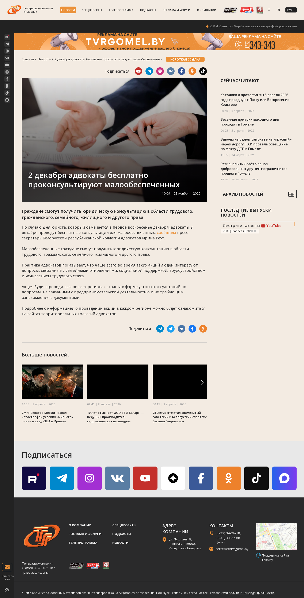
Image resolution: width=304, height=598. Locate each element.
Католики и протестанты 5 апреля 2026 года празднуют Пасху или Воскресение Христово (255, 100)
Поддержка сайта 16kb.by (275, 557)
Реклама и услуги (176, 10)
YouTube (271, 225)
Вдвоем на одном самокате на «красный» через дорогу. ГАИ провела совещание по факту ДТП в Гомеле (256, 144)
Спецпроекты (92, 10)
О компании (206, 10)
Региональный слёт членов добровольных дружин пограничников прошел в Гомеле (254, 169)
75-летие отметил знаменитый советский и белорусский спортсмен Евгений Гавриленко (181, 417)
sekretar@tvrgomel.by (232, 549)
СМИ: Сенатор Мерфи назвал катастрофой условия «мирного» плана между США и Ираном (47, 417)
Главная (28, 59)
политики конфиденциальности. (252, 593)
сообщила (166, 232)
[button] (202, 382)
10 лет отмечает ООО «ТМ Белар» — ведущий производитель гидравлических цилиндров (115, 417)
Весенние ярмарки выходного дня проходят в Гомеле (250, 122)
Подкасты (148, 10)
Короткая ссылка (185, 59)
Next (255, 231)
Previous (252, 231)
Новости (68, 10)
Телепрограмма (121, 10)
